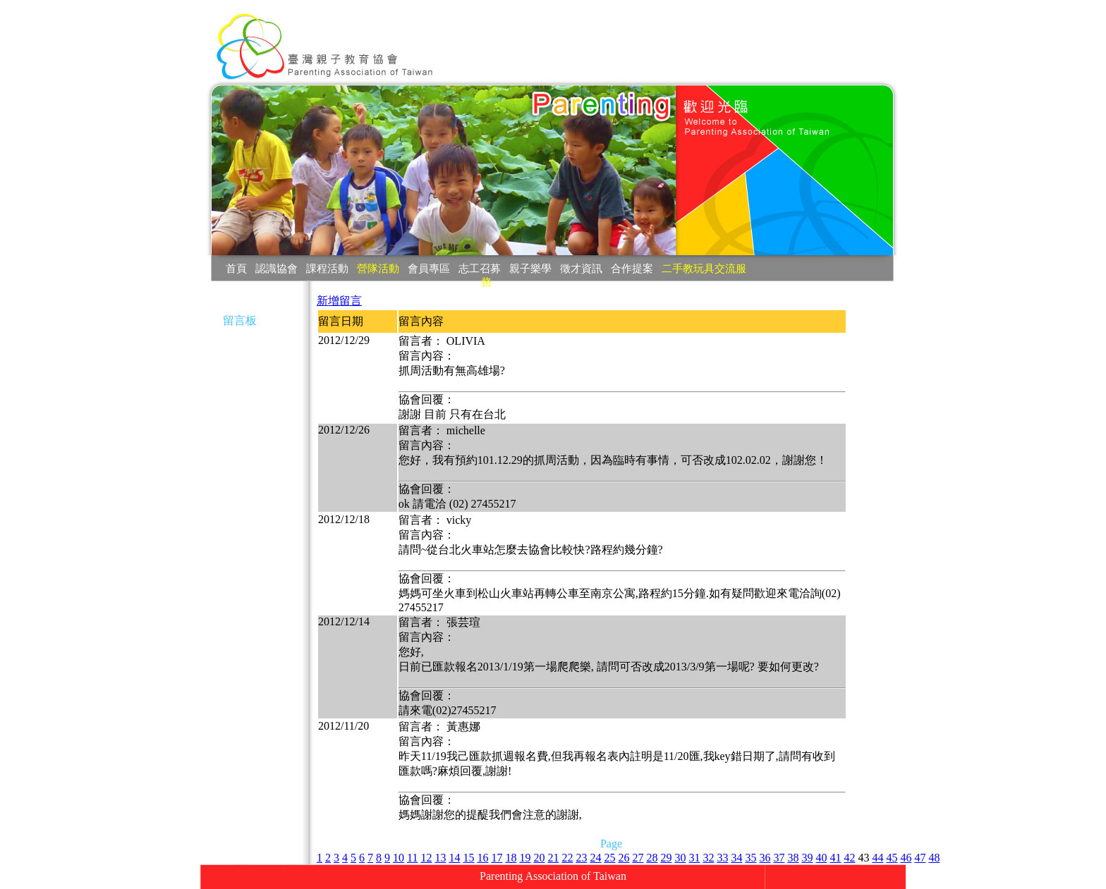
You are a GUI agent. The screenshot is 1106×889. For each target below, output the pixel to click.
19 (524, 858)
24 (595, 858)
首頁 (236, 268)
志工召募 (479, 268)
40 (821, 858)
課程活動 (327, 268)
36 (764, 858)
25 (609, 858)
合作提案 (632, 268)
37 (778, 858)
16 (482, 858)
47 (919, 858)
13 (440, 858)
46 (905, 858)
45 (891, 858)
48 (934, 858)
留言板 (240, 320)
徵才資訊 (581, 268)
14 (454, 858)
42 (849, 858)
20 (539, 858)
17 (496, 858)
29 (666, 858)
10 (398, 858)
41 (835, 858)
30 (680, 858)
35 (750, 858)
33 (722, 858)
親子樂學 (530, 268)
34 (736, 858)
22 (567, 858)
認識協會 (276, 268)
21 (553, 858)
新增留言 (339, 301)
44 (877, 858)
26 (623, 858)
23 (581, 858)
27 (637, 858)
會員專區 (429, 268)
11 (412, 858)
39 (807, 858)
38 (792, 858)
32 (708, 858)
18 (510, 858)
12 (426, 858)
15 (468, 858)
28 (651, 858)
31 (694, 858)
